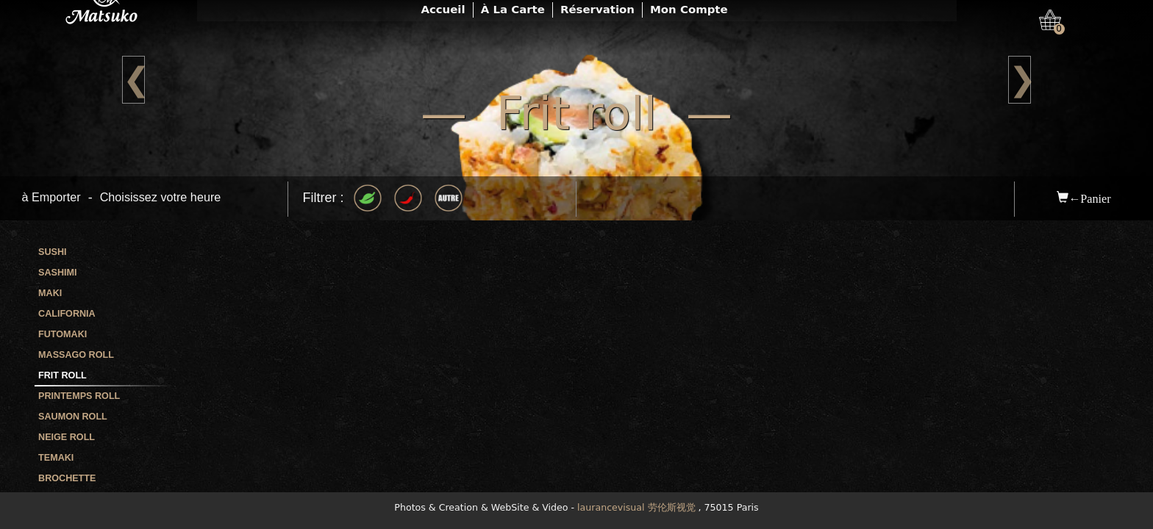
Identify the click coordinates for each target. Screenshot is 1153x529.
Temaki (56, 458)
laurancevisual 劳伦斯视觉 (636, 507)
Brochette (67, 478)
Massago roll (76, 355)
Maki (50, 293)
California (67, 314)
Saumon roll (72, 416)
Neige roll (66, 437)
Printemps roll (79, 396)
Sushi (52, 252)
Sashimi (57, 272)
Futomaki (62, 334)
